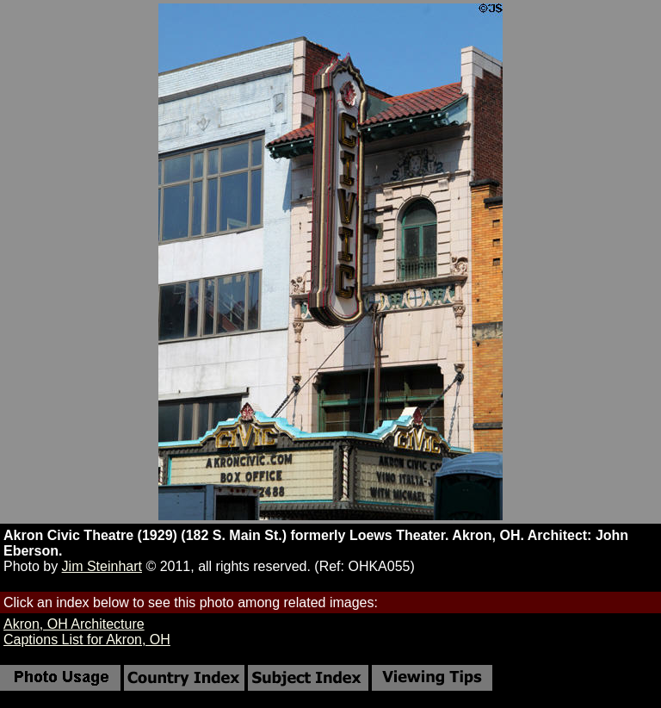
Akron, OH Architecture (74, 624)
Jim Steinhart (102, 566)
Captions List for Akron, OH (86, 639)
